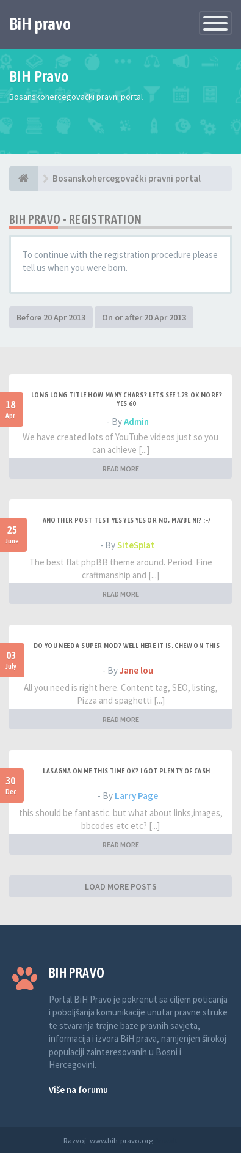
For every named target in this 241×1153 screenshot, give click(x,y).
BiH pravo (40, 24)
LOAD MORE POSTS (121, 886)
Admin (136, 421)
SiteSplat (136, 545)
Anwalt (166, 1140)
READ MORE (121, 468)
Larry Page (136, 795)
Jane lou (136, 670)
